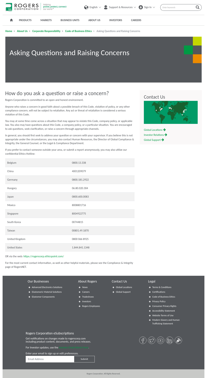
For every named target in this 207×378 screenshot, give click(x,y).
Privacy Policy (159, 301)
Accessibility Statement (163, 310)
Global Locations (155, 129)
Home (8, 31)
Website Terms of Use (163, 315)
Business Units (70, 20)
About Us (94, 20)
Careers (136, 20)
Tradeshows (88, 296)
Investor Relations (155, 134)
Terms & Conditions (161, 287)
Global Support (154, 140)
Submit (84, 359)
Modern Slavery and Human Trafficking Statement (166, 321)
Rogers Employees (91, 306)
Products (25, 20)
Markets (46, 20)
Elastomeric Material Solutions (47, 291)
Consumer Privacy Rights (164, 306)
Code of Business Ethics (78, 31)
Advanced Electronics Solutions (47, 287)
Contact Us (154, 97)
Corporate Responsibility (46, 31)
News (84, 287)
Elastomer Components (43, 296)
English (92, 7)
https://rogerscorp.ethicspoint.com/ (43, 256)
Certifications (158, 291)
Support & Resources (120, 7)
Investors (115, 20)
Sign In (147, 7)
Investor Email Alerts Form (73, 347)
